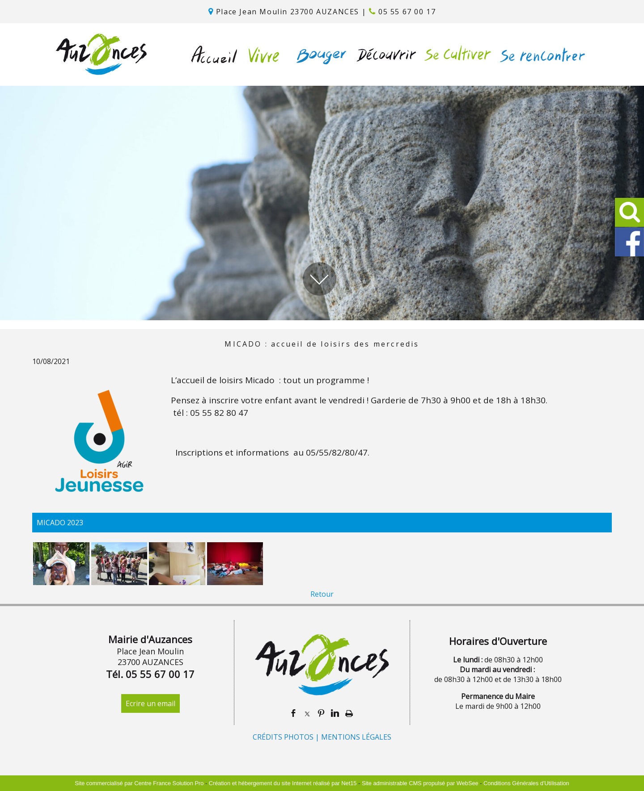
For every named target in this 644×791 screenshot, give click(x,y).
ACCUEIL (214, 54)
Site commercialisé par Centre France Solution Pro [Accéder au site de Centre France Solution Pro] (139, 783)
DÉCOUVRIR (384, 54)
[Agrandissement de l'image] (61, 582)
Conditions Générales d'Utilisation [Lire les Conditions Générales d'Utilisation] (526, 783)
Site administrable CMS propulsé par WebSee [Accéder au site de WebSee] (420, 783)
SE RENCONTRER (540, 54)
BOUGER (319, 54)
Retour (322, 594)
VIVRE (261, 54)
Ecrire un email (150, 703)
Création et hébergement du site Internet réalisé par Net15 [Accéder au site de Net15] (283, 783)
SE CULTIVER (455, 54)
